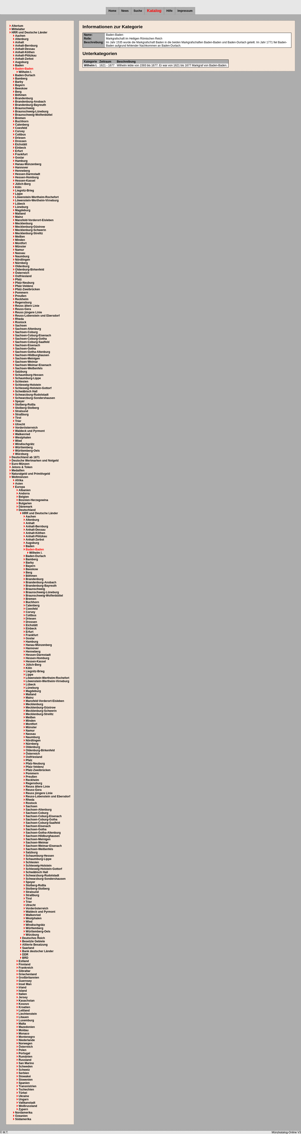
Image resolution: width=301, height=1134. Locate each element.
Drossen (20, 141)
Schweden (25, 1066)
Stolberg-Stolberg (27, 408)
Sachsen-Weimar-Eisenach (33, 365)
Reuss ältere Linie (27, 305)
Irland (22, 987)
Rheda (19, 319)
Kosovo (24, 1004)
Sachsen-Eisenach (27, 345)
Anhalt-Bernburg (26, 45)
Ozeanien (21, 1116)
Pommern (21, 292)
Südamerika (23, 1119)
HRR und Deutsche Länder (29, 32)
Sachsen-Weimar (26, 361)
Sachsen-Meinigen (27, 358)
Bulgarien (25, 503)
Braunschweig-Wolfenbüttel (33, 114)
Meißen (20, 236)
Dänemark (25, 506)
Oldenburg (22, 266)
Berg (18, 91)
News (125, 10)
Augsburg (21, 62)
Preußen (20, 296)
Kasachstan (26, 1000)
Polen (22, 1050)
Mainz (19, 217)
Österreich (22, 273)
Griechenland (28, 974)
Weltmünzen (20, 477)
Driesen (20, 137)
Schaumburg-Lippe (28, 378)
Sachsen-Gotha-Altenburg (32, 352)
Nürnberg (21, 263)
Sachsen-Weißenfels (28, 368)
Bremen (20, 118)
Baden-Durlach (25, 75)
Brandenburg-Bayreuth (30, 105)
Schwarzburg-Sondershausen (35, 398)
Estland (24, 961)
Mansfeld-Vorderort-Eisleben (34, 220)
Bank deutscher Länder (37, 951)
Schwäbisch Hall (26, 391)
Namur (19, 249)
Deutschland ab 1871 (26, 457)
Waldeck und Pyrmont (30, 431)
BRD (25, 957)
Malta (22, 1023)
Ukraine (24, 1096)
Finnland (24, 964)
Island (23, 990)
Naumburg (22, 256)
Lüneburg (21, 207)
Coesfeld (21, 128)
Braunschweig (24, 108)
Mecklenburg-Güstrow (30, 226)
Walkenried (22, 434)
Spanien (24, 1083)
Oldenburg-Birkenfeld (29, 269)
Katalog (154, 10)
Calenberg (22, 124)
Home (112, 10)
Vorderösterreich (26, 427)
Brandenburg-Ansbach (30, 101)
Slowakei (25, 1076)
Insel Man (25, 984)
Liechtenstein (28, 1013)
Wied (18, 440)
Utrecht (20, 424)
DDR (25, 954)
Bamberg (21, 78)
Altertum (17, 26)
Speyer (19, 401)
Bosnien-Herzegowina (33, 500)
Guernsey (25, 981)
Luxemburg (26, 1020)
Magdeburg (22, 210)
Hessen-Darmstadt (27, 174)
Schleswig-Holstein (28, 384)
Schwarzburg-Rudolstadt (31, 394)
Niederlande (27, 1040)
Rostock (20, 322)
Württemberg (24, 447)
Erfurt (19, 151)
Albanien (25, 490)
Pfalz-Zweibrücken (27, 289)
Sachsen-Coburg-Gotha (31, 338)
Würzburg (21, 454)
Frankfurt (21, 154)
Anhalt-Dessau (25, 49)
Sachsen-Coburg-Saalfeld (32, 342)
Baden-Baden (24, 68)
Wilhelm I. (25, 72)
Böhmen (20, 95)
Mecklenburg (23, 223)
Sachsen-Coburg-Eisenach (33, 335)
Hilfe (169, 10)
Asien (19, 483)
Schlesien (21, 381)
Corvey (20, 131)
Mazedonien (27, 1027)
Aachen (20, 35)
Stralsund (21, 411)
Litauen (24, 1017)
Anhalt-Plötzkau (25, 55)
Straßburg (21, 414)
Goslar (19, 157)
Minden (20, 240)
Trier (18, 421)
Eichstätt (21, 144)
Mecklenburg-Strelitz (29, 233)
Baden (19, 65)
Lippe (19, 193)
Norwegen (25, 1043)
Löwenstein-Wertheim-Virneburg (37, 200)
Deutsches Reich (33, 938)
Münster (20, 246)
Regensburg (23, 302)
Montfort (21, 243)
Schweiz (24, 1069)
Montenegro (27, 1037)
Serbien (24, 1073)
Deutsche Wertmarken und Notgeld (35, 460)
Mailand (20, 213)
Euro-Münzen (20, 464)
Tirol (18, 417)
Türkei (23, 1092)
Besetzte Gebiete (33, 941)
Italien (23, 994)
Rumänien (25, 1056)
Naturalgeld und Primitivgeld (31, 473)
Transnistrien (27, 1086)
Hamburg (21, 161)
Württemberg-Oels (27, 450)
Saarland (28, 948)
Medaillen (18, 470)
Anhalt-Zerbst (24, 58)
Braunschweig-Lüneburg (31, 111)
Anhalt (19, 42)
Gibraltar (24, 971)
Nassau (20, 253)
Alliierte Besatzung (35, 944)
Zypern (23, 1109)
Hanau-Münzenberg (28, 164)
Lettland (24, 1010)
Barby (19, 82)
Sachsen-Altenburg (28, 328)
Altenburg (21, 39)
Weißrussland (28, 1106)
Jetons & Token (22, 467)
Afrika (19, 480)
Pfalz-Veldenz (24, 286)
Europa (20, 487)
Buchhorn (21, 121)
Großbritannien (29, 977)
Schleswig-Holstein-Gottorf (33, 388)
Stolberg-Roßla (25, 404)
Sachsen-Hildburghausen (32, 355)
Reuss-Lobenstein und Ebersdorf (37, 315)
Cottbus (20, 134)
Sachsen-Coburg (26, 332)
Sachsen (21, 325)
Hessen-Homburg (27, 177)
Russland (25, 1060)
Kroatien (24, 1007)
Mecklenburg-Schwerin (30, 230)
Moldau (23, 1030)
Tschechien (26, 1089)
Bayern (20, 85)
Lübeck (20, 203)
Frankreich (26, 967)
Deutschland (27, 510)
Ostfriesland (23, 276)
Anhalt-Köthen (25, 52)
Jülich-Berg (23, 184)
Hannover (21, 167)
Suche (138, 10)
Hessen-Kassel (25, 180)
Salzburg (21, 371)
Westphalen (23, 437)
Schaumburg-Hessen (29, 375)
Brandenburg (24, 98)
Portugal (24, 1053)
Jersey (23, 997)
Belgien (24, 496)
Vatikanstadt (27, 1102)
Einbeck (20, 147)
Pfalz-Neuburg (24, 282)
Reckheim (21, 299)
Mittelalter (18, 29)
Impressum (185, 10)
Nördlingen (22, 259)
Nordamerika (23, 1112)
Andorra (24, 493)
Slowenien (25, 1079)
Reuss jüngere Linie (28, 312)
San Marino (26, 1063)
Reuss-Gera (23, 309)
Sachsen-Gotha (25, 348)
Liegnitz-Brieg (24, 190)
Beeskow (21, 88)
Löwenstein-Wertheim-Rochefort (37, 197)
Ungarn (23, 1099)
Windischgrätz (24, 444)
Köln (18, 187)
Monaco (24, 1033)
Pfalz (18, 279)
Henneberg (22, 170)
